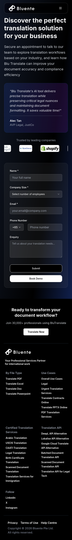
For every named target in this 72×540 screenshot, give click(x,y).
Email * (14, 203)
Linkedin (11, 497)
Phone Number (18, 220)
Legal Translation (16, 452)
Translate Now (36, 331)
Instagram (11, 507)
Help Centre (49, 522)
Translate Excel (14, 383)
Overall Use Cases (52, 378)
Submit (36, 268)
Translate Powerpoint (18, 393)
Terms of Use (29, 522)
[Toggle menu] (60, 8)
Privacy (13, 522)
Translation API (51, 427)
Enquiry (14, 237)
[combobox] (36, 194)
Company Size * (19, 187)
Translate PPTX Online (54, 407)
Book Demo (36, 278)
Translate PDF (14, 378)
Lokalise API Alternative (55, 438)
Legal (44, 383)
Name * (14, 170)
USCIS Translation (16, 442)
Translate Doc (14, 388)
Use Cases (48, 373)
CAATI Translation (16, 447)
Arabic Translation (16, 437)
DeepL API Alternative (54, 433)
